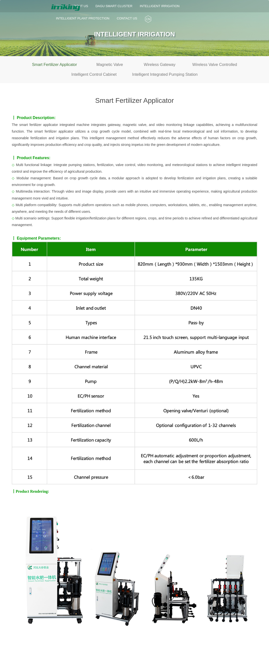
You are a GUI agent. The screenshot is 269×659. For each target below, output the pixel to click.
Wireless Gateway (159, 64)
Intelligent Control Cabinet (94, 74)
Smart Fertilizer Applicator (54, 64)
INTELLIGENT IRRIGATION (159, 8)
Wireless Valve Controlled (214, 64)
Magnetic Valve (109, 64)
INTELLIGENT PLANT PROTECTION (82, 16)
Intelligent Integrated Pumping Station (165, 74)
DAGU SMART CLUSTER (114, 8)
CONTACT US (127, 18)
